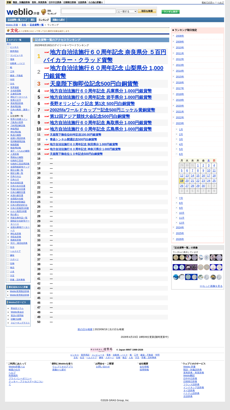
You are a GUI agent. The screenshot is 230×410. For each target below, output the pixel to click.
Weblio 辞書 (12, 24)
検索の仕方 (14, 369)
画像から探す (59, 19)
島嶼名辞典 (15, 240)
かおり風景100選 (18, 211)
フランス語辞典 (191, 384)
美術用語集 (15, 106)
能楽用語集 (15, 148)
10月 (181, 213)
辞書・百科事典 (17, 279)
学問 (12, 79)
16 (203, 175)
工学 (12, 71)
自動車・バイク (17, 63)
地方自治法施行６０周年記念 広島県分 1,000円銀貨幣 (101, 129)
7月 (181, 198)
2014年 (180, 70)
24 (208, 180)
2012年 (180, 59)
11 (214, 170)
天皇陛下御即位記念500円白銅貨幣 (94, 84)
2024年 (180, 227)
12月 (181, 222)
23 (203, 180)
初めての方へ (208, 2)
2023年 (180, 123)
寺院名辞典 (15, 237)
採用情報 (144, 369)
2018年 (180, 94)
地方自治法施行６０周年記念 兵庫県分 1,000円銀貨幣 (101, 90)
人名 (12, 271)
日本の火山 (15, 176)
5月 (181, 149)
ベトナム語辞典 (191, 393)
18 (214, 175)
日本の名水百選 (17, 186)
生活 (12, 247)
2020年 (180, 105)
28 (192, 185)
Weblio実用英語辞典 (19, 295)
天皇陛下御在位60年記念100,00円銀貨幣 (75, 134)
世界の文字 (15, 100)
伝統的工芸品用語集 (20, 163)
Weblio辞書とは (17, 366)
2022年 (180, 117)
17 (208, 175)
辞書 (9, 2)
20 (187, 180)
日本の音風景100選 (19, 208)
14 (192, 175)
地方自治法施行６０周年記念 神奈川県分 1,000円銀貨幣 (85, 149)
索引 (33, 19)
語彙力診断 (16, 319)
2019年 (180, 100)
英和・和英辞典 (39, 2)
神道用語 (14, 128)
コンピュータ (16, 55)
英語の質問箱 (17, 315)
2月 (181, 134)
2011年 (180, 53)
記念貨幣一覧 (37, 24)
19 (181, 180)
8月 (181, 203)
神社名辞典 (15, 233)
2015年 (180, 76)
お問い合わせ (103, 366)
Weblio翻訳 (189, 375)
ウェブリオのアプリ (62, 366)
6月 (181, 154)
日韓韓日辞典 (69, 2)
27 (187, 185)
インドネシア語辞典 (193, 387)
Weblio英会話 (17, 312)
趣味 (12, 255)
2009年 (180, 41)
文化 (24, 24)
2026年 (180, 239)
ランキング (43, 19)
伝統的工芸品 (16, 160)
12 (181, 175)
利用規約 (13, 375)
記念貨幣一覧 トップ (17, 19)
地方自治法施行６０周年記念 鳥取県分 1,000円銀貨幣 (101, 122)
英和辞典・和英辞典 (193, 372)
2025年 (180, 233)
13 (187, 175)
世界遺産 (14, 87)
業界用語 (14, 51)
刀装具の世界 (16, 122)
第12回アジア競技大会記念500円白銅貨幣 (90, 116)
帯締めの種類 (16, 157)
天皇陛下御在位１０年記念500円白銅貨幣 (76, 153)
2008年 (180, 35)
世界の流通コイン (18, 119)
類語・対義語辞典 (21, 2)
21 (192, 180)
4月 (181, 144)
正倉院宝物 (15, 94)
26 (181, 185)
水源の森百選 (16, 195)
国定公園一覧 (16, 173)
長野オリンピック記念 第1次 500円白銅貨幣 (92, 103)
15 (197, 175)
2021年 (180, 111)
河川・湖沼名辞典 (18, 243)
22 (197, 180)
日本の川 (14, 179)
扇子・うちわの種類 (20, 151)
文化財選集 (15, 90)
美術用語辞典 (16, 103)
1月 (181, 129)
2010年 (180, 47)
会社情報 (144, 366)
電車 (12, 59)
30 (203, 185)
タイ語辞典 (189, 390)
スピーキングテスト (20, 323)
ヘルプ (220, 2)
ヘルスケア (15, 251)
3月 (181, 139)
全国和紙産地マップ (20, 167)
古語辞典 (82, 2)
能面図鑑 (14, 144)
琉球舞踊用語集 (17, 141)
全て (9, 44)
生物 (12, 263)
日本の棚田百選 (17, 192)
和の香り (14, 214)
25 (214, 180)
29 (197, 185)
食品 (12, 267)
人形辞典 (14, 154)
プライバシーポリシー (20, 378)
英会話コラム (17, 308)
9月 (181, 208)
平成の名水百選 (17, 189)
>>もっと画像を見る (211, 286)
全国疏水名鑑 (16, 198)
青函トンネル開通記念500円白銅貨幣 (73, 139)
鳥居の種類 (15, 135)
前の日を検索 (85, 329)
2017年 (180, 88)
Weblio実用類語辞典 (19, 291)
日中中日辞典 (55, 2)
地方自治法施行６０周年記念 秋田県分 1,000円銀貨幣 (84, 144)
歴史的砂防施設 (17, 202)
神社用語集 (15, 132)
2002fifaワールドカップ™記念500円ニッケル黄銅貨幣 (102, 110)
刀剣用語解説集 (17, 125)
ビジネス (14, 47)
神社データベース (18, 97)
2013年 (180, 65)
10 (208, 170)
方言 (12, 275)
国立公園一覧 (16, 170)
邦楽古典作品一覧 (18, 217)
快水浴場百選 (16, 183)
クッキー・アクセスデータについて (26, 383)
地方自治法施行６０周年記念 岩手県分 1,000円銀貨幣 (101, 97)
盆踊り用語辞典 (17, 138)
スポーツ (14, 259)
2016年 (180, 82)
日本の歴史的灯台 (18, 205)
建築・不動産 (16, 75)
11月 (181, 217)
